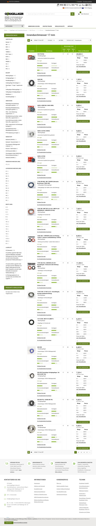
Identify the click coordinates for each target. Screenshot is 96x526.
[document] (48, 521)
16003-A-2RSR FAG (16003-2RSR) (45, 105)
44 (7, 195)
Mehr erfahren (58, 472)
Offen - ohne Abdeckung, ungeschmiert (11, 112)
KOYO (8, 56)
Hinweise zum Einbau (84, 512)
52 (7, 200)
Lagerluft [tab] (9, 247)
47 (7, 198)
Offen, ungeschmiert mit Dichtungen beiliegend (14, 125)
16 (7, 233)
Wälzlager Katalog (83, 490)
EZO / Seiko (9, 54)
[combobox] (48, 13)
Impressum (37, 483)
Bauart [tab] (8, 73)
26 (7, 176)
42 (7, 193)
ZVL (7, 66)
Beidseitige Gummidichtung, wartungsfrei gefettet (13, 104)
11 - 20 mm (40, 30)
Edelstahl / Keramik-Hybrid (13, 142)
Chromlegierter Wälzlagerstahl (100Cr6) (13, 145)
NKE (7, 59)
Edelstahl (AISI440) (11, 157)
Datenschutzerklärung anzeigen (20, 522)
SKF (8, 44)
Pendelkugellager (10, 80)
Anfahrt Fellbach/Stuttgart (63, 489)
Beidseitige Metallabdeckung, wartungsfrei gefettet (13, 108)
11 (7, 224)
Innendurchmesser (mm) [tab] (13, 161)
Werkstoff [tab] (9, 136)
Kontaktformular (38, 489)
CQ (7, 64)
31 (7, 183)
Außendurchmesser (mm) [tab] (13, 168)
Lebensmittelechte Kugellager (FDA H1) (84, 508)
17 (8, 164)
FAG (8, 68)
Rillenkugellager (11, 75)
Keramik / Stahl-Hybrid (12, 148)
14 (7, 231)
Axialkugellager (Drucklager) (13, 83)
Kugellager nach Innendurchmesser (18, 30)
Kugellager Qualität (84, 483)
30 (7, 181)
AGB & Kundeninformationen (41, 497)
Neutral (8, 42)
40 (7, 190)
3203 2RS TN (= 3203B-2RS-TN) (44, 399)
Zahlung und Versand (39, 486)
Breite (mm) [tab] (9, 204)
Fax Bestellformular (61, 491)
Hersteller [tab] (9, 39)
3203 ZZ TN (40, 425)
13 (7, 229)
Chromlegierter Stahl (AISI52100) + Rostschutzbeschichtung (14, 154)
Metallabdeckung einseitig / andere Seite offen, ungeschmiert (14, 117)
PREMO (8, 61)
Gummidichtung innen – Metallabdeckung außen (13, 129)
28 (7, 178)
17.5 (7, 238)
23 (7, 173)
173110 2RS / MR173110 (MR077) (45, 318)
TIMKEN (8, 51)
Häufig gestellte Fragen (62, 486)
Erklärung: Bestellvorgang (40, 494)
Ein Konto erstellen (87, 1)
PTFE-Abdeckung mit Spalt (13, 132)
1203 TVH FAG (40, 54)
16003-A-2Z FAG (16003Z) (43, 130)
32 (7, 185)
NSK (8, 47)
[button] (44, 75)
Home (5, 30)
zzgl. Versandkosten (81, 66)
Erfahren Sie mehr (41, 73)
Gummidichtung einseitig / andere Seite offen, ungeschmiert (14, 121)
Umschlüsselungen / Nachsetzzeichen (84, 487)
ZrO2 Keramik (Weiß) (11, 151)
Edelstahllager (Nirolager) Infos (83, 503)
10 (7, 221)
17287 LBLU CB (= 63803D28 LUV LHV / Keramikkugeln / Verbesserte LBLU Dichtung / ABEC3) (48, 264)
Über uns (59, 483)
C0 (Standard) (10, 250)
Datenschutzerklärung (39, 491)
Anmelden (79, 1)
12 (7, 226)
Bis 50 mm (32, 30)
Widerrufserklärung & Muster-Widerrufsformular (41, 501)
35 (7, 188)
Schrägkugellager (11, 78)
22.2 (7, 241)
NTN (7, 49)
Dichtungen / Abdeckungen (82, 494)
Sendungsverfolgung (62, 494)
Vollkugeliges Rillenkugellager (14, 89)
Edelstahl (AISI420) (11, 139)
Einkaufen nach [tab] (11, 35)
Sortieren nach (70, 40)
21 (7, 171)
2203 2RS (39, 347)
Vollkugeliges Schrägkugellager (14, 92)
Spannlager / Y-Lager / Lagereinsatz (14, 86)
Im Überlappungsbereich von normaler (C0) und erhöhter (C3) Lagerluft (13, 277)
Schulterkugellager (11, 96)
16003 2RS (39, 79)
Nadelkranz (9, 94)
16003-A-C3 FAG (41, 156)
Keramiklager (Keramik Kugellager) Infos (85, 499)
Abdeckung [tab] (9, 100)
